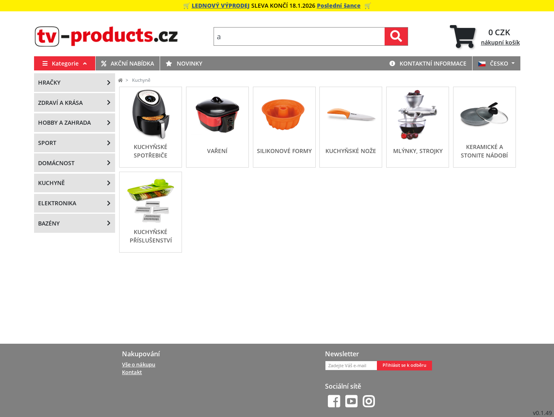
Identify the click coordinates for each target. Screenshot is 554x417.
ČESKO (494, 63)
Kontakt (132, 372)
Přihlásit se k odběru (404, 365)
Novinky (184, 63)
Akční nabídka (127, 63)
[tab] (484, 37)
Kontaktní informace (427, 63)
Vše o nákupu (138, 364)
